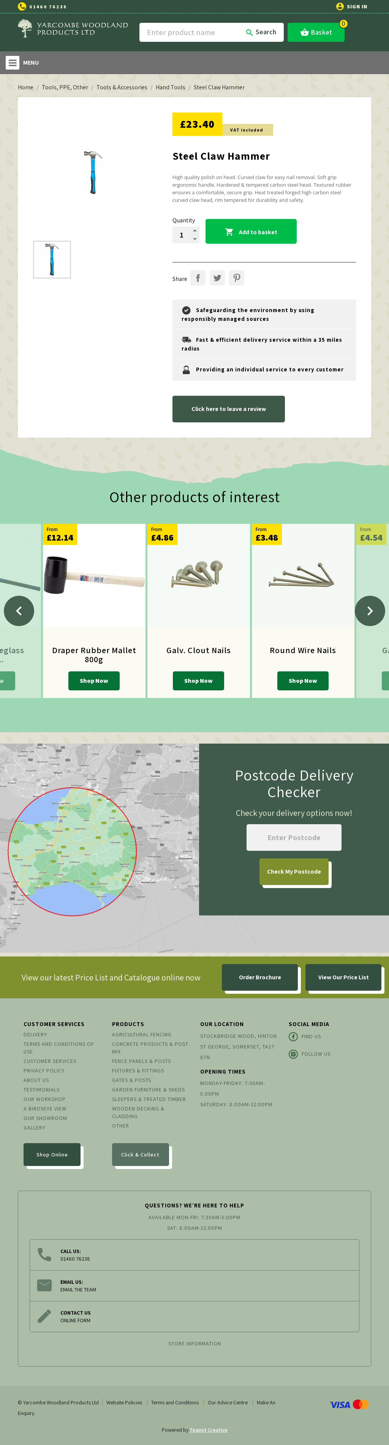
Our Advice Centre (228, 1402)
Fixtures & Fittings (138, 1070)
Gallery (35, 1127)
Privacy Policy (44, 1070)
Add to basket (251, 232)
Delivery (35, 1034)
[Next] (370, 611)
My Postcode (294, 872)
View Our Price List (343, 977)
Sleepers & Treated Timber (149, 1099)
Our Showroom (45, 1118)
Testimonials (42, 1089)
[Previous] (19, 611)
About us (36, 1080)
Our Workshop (45, 1099)
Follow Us (309, 1054)
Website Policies (124, 1402)
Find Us (305, 1036)
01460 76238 (48, 7)
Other (120, 1125)
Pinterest (236, 278)
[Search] (211, 32)
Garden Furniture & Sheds (148, 1089)
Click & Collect (140, 1154)
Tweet (217, 278)
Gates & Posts (131, 1080)
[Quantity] (181, 235)
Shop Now (94, 681)
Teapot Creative (209, 1429)
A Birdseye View (45, 1108)
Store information (194, 1343)
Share (198, 278)
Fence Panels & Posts (141, 1061)
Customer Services (50, 1061)
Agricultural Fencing (142, 1034)
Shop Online (52, 1154)
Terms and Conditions (175, 1402)
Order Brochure (260, 977)
